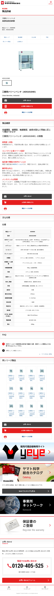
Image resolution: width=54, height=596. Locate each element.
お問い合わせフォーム (27, 580)
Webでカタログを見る (27, 491)
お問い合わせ (17, 100)
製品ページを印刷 (18, 112)
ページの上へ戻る (46, 354)
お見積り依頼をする (18, 106)
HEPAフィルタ (18, 164)
